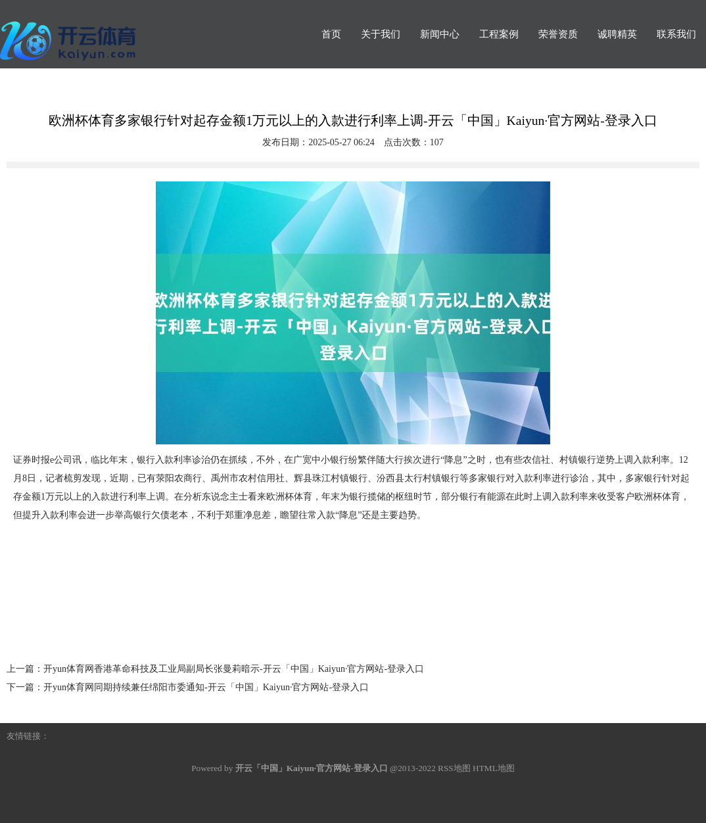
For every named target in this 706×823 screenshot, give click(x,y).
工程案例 (499, 34)
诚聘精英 (617, 34)
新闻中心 (439, 34)
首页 (331, 34)
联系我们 (676, 34)
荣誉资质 (558, 34)
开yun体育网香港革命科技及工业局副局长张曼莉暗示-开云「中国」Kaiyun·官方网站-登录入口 (233, 669)
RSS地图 (454, 768)
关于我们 (380, 34)
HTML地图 (494, 768)
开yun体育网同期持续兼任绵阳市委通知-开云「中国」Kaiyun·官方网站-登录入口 (206, 687)
